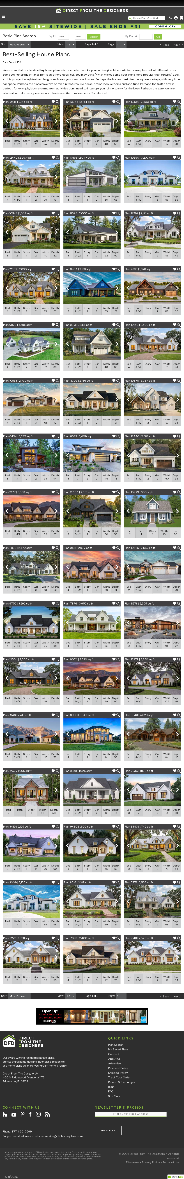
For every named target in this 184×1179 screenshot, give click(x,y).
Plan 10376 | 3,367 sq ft (140, 381)
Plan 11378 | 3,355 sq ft (139, 603)
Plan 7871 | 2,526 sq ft (139, 882)
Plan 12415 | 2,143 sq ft (17, 102)
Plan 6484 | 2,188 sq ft (78, 269)
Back (166, 45)
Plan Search (115, 1045)
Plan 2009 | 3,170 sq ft (17, 882)
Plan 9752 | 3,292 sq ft (17, 603)
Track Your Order (119, 1077)
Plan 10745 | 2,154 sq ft (79, 102)
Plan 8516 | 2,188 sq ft (77, 882)
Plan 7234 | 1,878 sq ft (139, 771)
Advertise (114, 1063)
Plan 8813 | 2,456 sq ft (78, 325)
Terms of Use (171, 1162)
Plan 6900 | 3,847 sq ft (79, 715)
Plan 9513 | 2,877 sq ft (78, 548)
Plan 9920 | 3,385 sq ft (18, 325)
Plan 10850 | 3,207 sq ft (140, 157)
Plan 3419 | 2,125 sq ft (17, 826)
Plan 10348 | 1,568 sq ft (18, 213)
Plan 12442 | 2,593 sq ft (18, 157)
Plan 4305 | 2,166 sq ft (78, 381)
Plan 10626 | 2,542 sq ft (140, 548)
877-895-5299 (22, 1131)
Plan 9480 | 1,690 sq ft (78, 826)
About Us (114, 1059)
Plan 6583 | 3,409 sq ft (79, 436)
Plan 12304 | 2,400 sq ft (140, 102)
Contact (113, 1054)
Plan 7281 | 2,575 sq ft (139, 938)
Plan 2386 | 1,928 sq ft (139, 269)
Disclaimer (132, 1162)
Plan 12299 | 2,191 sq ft (139, 213)
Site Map (114, 1096)
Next (177, 45)
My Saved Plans (118, 1049)
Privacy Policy (151, 1162)
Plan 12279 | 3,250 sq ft (140, 659)
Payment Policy (118, 1068)
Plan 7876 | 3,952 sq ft (78, 603)
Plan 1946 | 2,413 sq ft (17, 715)
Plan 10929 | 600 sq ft (139, 492)
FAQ (110, 1091)
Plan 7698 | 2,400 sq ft (79, 938)
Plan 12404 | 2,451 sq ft (79, 492)
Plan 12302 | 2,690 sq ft (18, 269)
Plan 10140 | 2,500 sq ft (140, 325)
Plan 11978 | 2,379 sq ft (18, 548)
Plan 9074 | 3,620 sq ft (79, 659)
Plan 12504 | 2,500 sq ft (18, 659)
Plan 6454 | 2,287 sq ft (18, 436)
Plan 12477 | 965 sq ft (17, 771)
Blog (111, 1087)
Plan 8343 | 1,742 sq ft (139, 826)
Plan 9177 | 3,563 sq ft (17, 492)
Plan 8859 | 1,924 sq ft (78, 771)
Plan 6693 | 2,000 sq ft (79, 213)
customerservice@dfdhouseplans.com (57, 1136)
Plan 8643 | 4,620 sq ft (140, 715)
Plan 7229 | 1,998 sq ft (17, 938)
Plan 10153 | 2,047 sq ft (79, 157)
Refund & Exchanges (121, 1082)
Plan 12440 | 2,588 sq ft (140, 436)
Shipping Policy (118, 1073)
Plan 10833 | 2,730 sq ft (18, 381)
